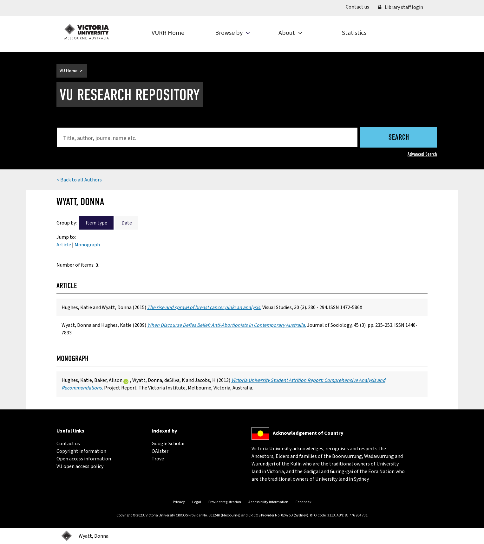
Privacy (179, 502)
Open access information (83, 458)
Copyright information (81, 451)
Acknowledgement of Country (308, 433)
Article (63, 244)
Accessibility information (268, 502)
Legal (196, 502)
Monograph (87, 244)
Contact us (360, 6)
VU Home (68, 71)
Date (126, 222)
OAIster (160, 451)
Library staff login (400, 7)
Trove (158, 458)
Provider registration (224, 502)
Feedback (303, 502)
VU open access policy (79, 466)
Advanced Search (422, 154)
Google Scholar (168, 443)
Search (399, 138)
